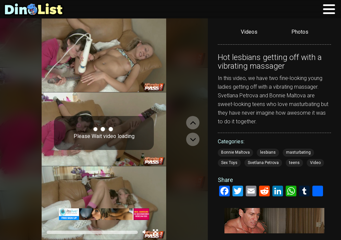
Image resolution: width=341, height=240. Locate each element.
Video (315, 162)
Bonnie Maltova (235, 152)
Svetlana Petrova (263, 162)
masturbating (298, 152)
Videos (249, 32)
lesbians (268, 152)
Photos (299, 32)
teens (294, 162)
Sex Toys (229, 162)
